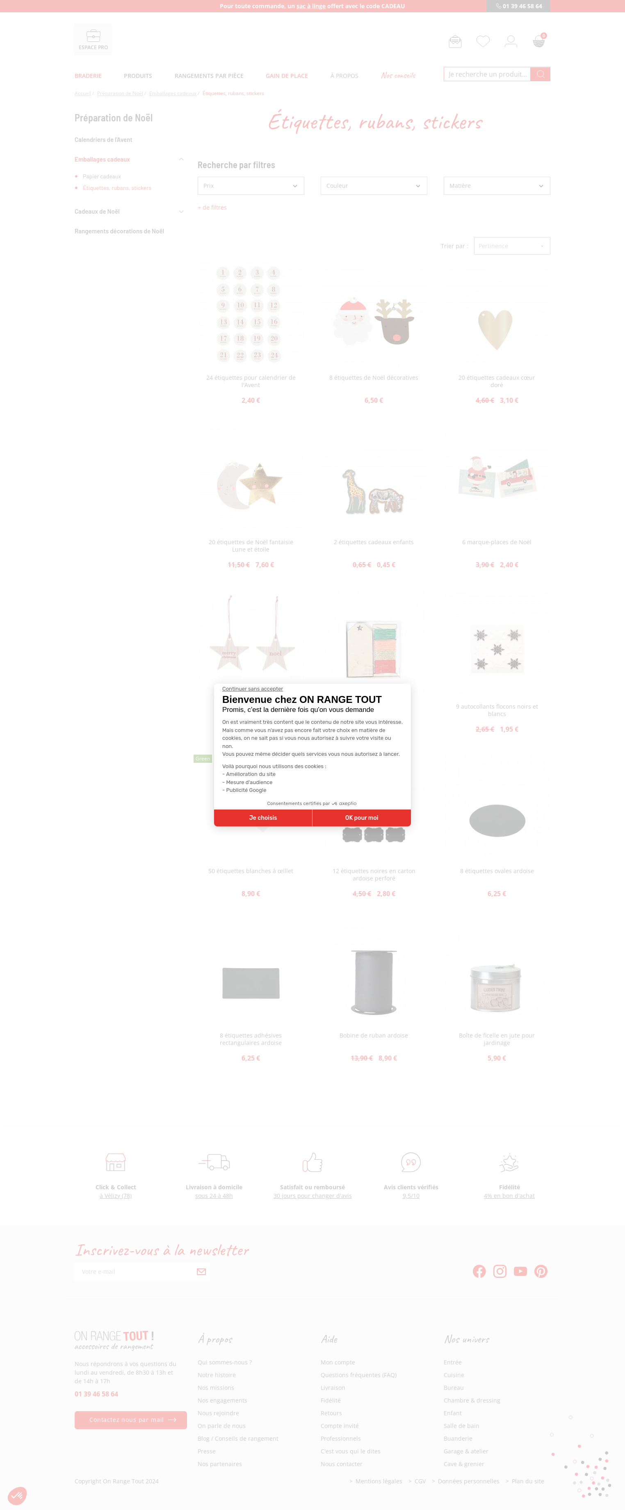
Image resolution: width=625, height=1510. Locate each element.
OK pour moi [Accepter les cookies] (362, 817)
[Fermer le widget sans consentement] (252, 689)
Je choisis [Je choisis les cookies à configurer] (263, 817)
